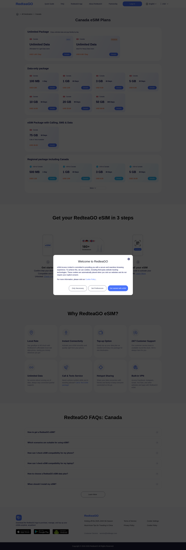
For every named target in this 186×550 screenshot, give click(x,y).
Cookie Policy (90, 279)
